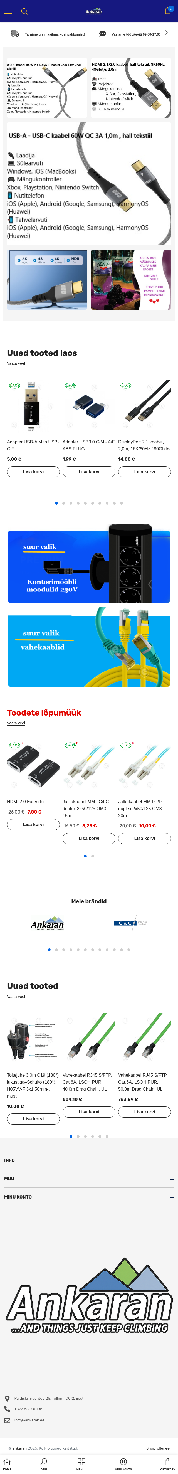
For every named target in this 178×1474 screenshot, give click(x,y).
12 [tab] (128, 949)
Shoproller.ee (158, 1448)
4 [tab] (78, 503)
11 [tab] (121, 949)
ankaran (20, 1448)
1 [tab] (56, 503)
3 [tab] (71, 503)
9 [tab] (114, 503)
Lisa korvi (33, 471)
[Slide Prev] (12, 33)
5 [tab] (85, 503)
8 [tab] (107, 503)
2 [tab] (63, 503)
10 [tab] (121, 503)
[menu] (8, 11)
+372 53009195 (28, 1408)
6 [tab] (92, 503)
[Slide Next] (166, 33)
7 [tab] (99, 503)
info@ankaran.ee (29, 1420)
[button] (43, 1465)
